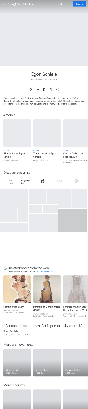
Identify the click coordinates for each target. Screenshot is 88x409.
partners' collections (44, 271)
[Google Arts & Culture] (32, 4)
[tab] (42, 182)
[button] (4, 4)
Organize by (25, 182)
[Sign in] (79, 4)
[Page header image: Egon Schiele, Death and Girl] (44, 33)
